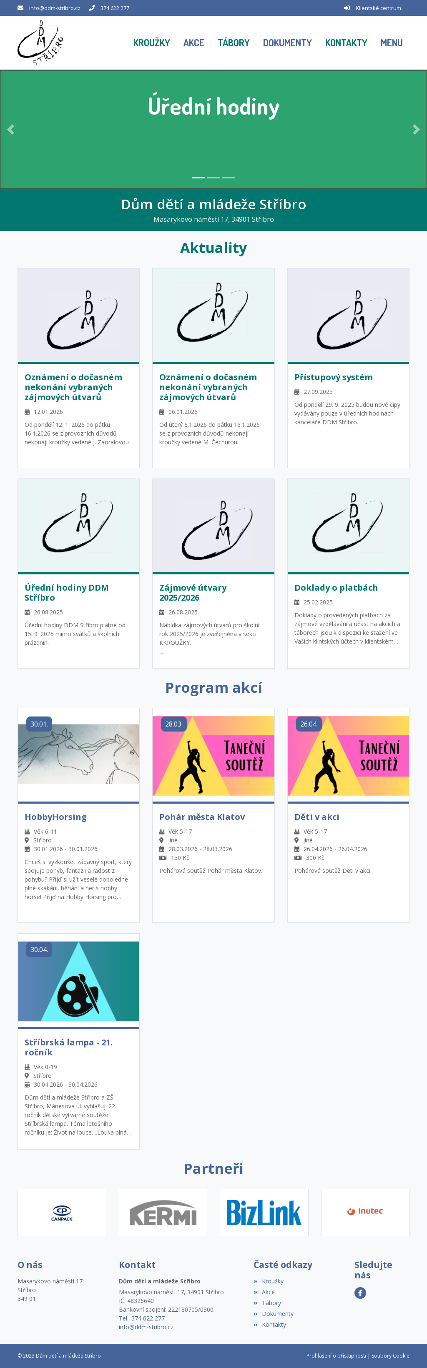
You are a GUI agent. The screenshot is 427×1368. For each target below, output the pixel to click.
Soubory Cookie (390, 1355)
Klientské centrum (378, 8)
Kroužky (269, 1281)
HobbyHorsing (56, 817)
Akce (264, 1292)
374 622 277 (114, 8)
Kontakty (270, 1324)
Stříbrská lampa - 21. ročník (69, 1047)
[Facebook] (360, 1293)
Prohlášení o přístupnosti (336, 1355)
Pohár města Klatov (202, 817)
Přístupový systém (333, 377)
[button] (391, 43)
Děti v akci (316, 817)
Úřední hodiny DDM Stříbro (67, 593)
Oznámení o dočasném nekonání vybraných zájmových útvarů (73, 387)
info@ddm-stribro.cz (54, 8)
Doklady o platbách (336, 588)
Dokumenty (274, 1314)
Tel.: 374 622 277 (142, 1318)
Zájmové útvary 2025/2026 (192, 593)
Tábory (267, 1303)
